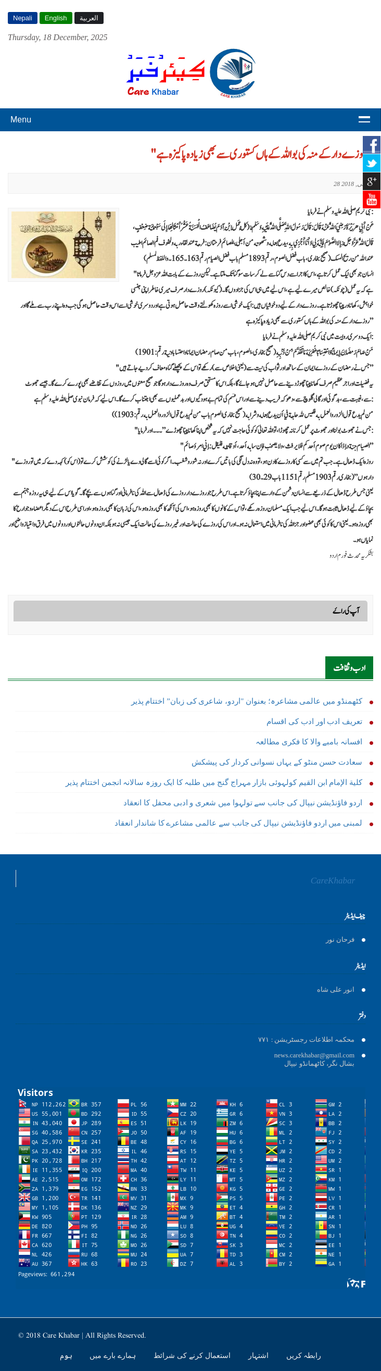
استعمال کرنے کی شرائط (193, 1355)
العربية (89, 18)
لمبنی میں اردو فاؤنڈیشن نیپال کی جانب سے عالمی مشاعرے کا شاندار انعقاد (238, 823)
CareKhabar (333, 881)
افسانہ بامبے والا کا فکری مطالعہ (309, 742)
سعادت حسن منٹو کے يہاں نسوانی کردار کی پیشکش (277, 762)
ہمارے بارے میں (114, 1355)
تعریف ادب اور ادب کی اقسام (314, 721)
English (56, 18)
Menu (20, 119)
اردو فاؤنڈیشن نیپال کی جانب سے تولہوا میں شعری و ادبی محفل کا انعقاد (242, 803)
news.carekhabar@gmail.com (314, 1055)
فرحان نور (340, 939)
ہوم (67, 1355)
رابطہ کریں (304, 1355)
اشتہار (259, 1355)
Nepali (22, 18)
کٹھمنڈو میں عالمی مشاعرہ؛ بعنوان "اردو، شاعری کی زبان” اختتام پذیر (246, 701)
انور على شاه (336, 989)
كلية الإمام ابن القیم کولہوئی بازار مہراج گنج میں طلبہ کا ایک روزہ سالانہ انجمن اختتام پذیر (214, 782)
